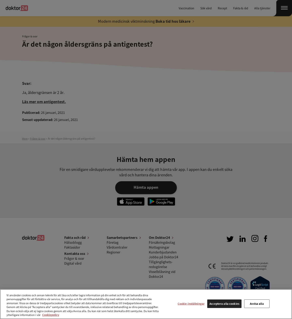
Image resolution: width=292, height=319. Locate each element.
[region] (146, 304)
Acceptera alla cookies (224, 304)
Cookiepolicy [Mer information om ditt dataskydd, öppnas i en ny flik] (50, 315)
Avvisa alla (257, 304)
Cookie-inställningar (191, 304)
